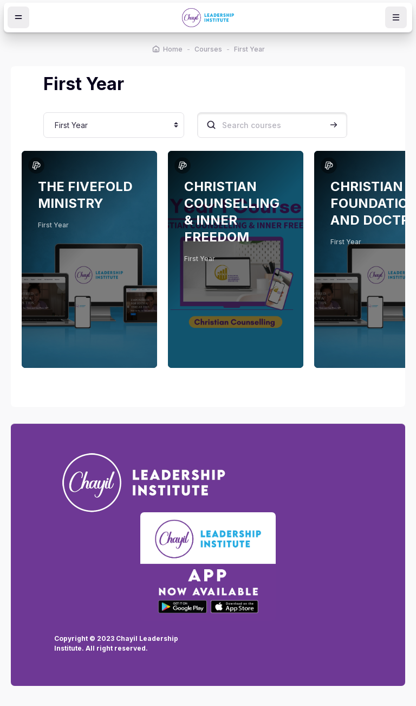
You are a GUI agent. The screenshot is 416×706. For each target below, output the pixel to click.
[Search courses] (272, 125)
